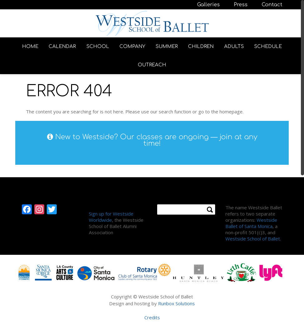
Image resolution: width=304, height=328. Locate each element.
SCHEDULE (268, 46)
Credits (152, 317)
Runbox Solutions (176, 303)
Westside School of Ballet (252, 238)
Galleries (208, 4)
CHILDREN (201, 46)
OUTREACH (152, 65)
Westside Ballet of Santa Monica (251, 223)
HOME (30, 46)
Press (241, 4)
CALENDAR (62, 46)
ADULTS (234, 46)
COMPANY (132, 46)
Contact (272, 4)
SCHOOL (97, 46)
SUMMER (167, 46)
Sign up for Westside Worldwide (111, 217)
